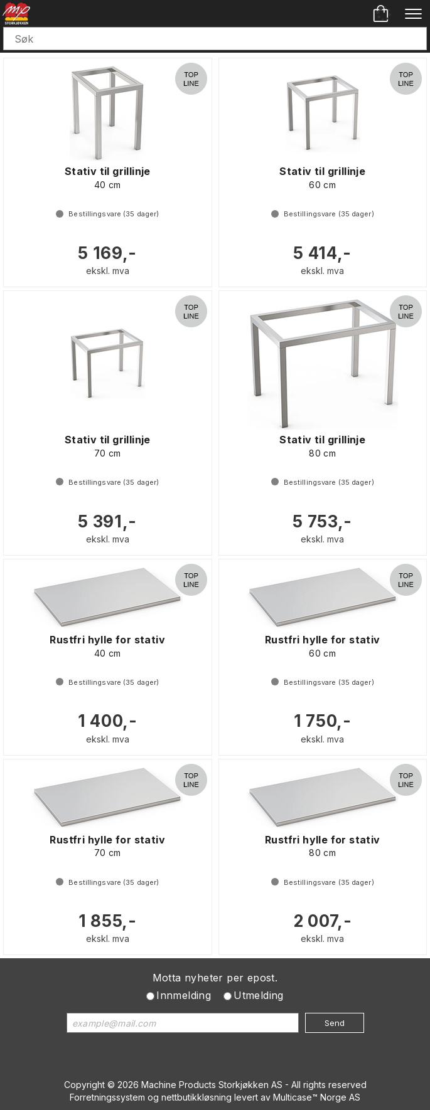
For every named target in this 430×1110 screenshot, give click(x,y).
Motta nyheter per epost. (215, 977)
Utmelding (259, 995)
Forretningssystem (107, 1097)
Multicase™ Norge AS (316, 1097)
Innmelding (183, 995)
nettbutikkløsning (196, 1097)
